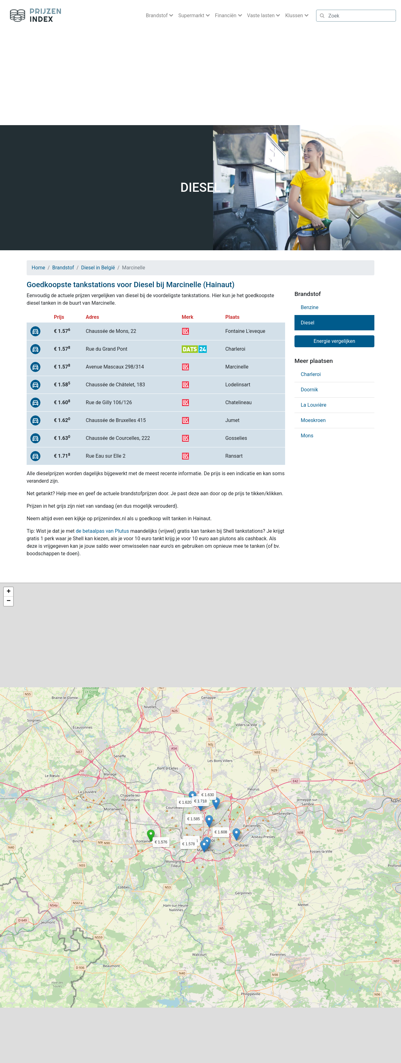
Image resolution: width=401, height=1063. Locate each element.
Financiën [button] (226, 15)
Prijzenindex (33, 16)
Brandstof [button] (157, 15)
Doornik (309, 390)
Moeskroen (313, 420)
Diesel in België (98, 268)
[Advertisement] (200, 78)
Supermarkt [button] (192, 15)
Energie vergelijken (334, 341)
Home (38, 268)
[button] (151, 835)
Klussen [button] (294, 15)
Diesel (308, 323)
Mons (307, 436)
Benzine (309, 307)
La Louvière (313, 405)
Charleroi (311, 374)
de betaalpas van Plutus (102, 531)
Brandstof (63, 268)
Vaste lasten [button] (261, 15)
